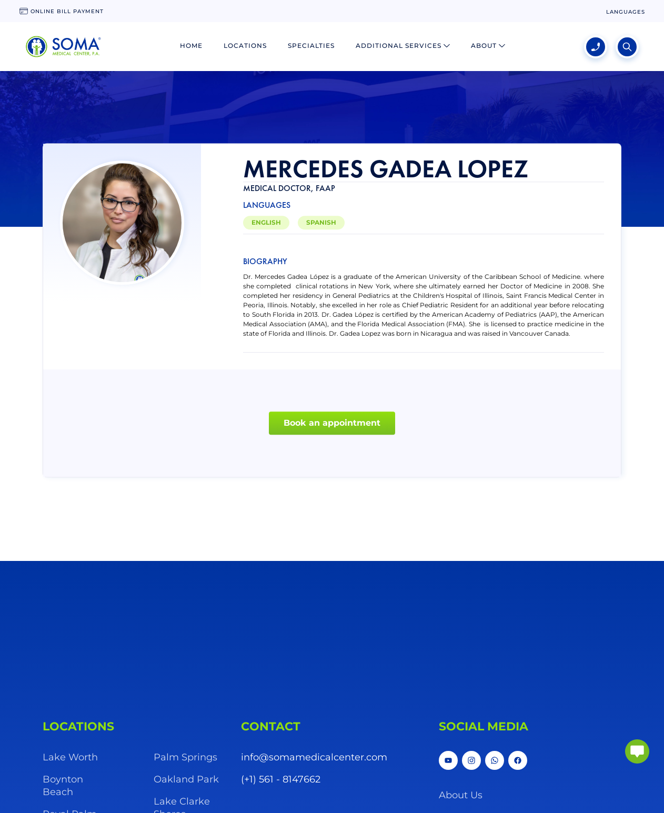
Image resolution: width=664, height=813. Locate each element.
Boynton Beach (63, 786)
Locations (245, 45)
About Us (460, 795)
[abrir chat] (637, 751)
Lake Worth (70, 757)
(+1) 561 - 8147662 (280, 779)
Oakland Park (186, 779)
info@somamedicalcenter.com (314, 757)
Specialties (311, 45)
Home (191, 45)
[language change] (625, 12)
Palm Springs (185, 757)
